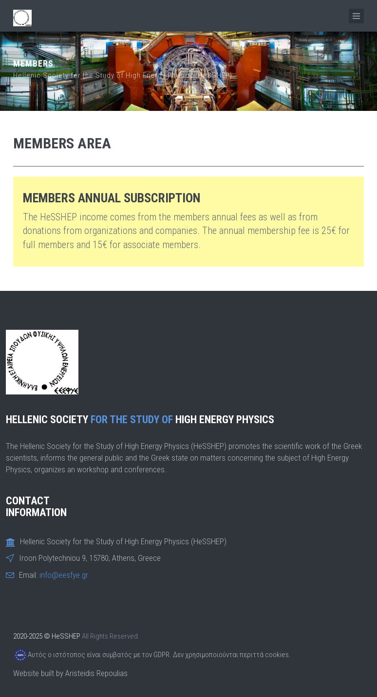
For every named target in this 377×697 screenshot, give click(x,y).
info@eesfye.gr (63, 575)
